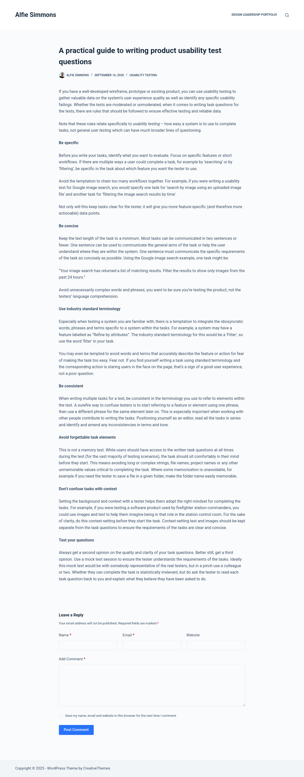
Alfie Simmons (35, 14)
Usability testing (143, 75)
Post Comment (76, 729)
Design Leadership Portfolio (254, 14)
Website (193, 635)
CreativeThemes (96, 768)
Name (65, 635)
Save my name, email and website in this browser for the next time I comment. (121, 715)
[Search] (287, 15)
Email (128, 635)
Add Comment (72, 659)
